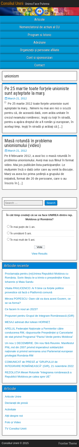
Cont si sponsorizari (39, 58)
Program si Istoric (39, 35)
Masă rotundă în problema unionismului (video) (28, 143)
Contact (39, 65)
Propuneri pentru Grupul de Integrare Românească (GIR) (39, 315)
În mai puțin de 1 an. (23, 226)
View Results (39, 253)
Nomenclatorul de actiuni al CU (39, 27)
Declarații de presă (16, 402)
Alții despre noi (14, 415)
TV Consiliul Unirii (16, 428)
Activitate (10, 409)
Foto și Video (13, 422)
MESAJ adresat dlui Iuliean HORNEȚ (27, 322)
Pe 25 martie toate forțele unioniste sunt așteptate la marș (36, 91)
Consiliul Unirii (12, 3)
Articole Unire (13, 396)
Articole (39, 19)
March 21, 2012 (17, 98)
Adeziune (39, 42)
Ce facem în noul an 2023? (21, 309)
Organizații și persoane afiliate (39, 50)
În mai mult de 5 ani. (23, 239)
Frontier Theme (68, 443)
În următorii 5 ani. (21, 233)
